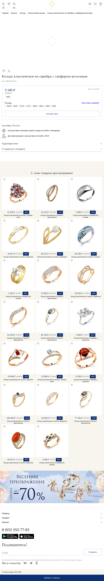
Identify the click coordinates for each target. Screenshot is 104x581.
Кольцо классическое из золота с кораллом (18, 463)
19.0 (48, 106)
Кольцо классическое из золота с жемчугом (18, 257)
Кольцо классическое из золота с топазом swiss (18, 216)
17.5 (28, 106)
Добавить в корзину (52, 578)
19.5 (54, 106)
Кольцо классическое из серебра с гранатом (85, 380)
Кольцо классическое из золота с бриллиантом (52, 216)
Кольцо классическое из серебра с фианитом (85, 339)
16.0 (9, 106)
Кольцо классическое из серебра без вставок (85, 216)
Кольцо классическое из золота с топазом (85, 257)
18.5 (41, 106)
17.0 (22, 106)
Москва (9, 4)
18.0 (35, 106)
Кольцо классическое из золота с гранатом (18, 380)
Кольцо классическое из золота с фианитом (86, 296)
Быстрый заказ (52, 114)
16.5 (15, 106)
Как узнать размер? (90, 103)
